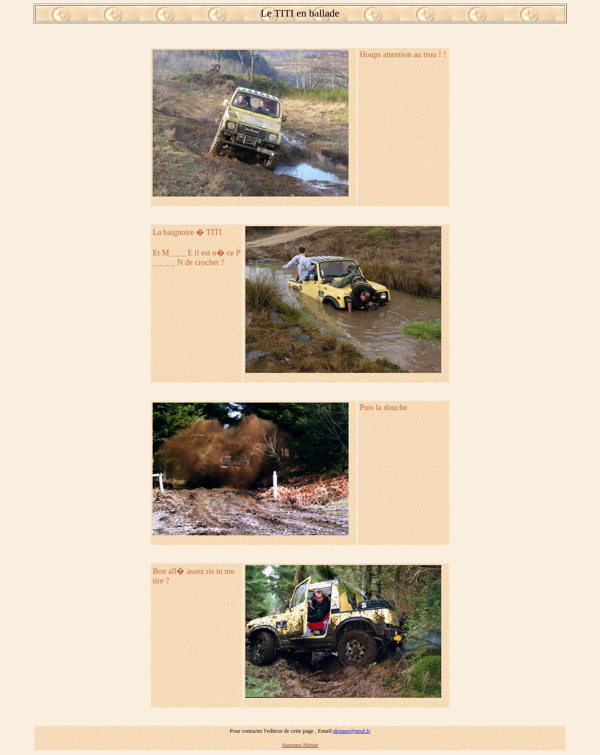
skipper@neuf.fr (351, 730)
